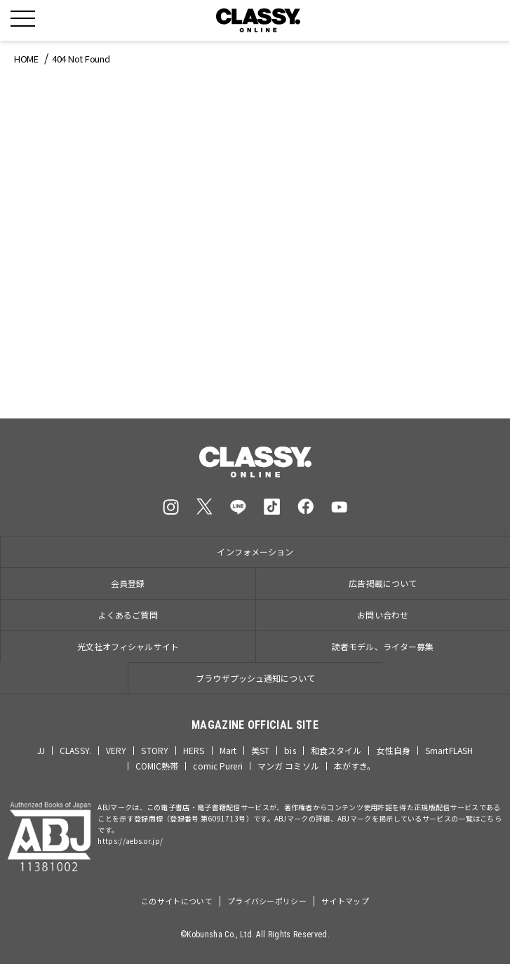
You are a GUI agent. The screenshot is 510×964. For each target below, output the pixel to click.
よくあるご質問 (128, 615)
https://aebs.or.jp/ (130, 841)
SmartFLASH (449, 750)
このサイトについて (177, 900)
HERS (193, 750)
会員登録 (128, 583)
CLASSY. (75, 750)
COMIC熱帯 (157, 766)
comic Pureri (217, 766)
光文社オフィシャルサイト (128, 646)
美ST (260, 750)
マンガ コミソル (288, 766)
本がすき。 (355, 766)
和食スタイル (336, 750)
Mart (228, 750)
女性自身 (393, 750)
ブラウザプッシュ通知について (255, 678)
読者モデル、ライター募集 (383, 646)
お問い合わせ (382, 615)
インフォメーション (255, 551)
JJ (41, 750)
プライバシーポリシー (267, 900)
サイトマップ (345, 900)
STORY (154, 750)
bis (289, 750)
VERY (116, 750)
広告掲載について (383, 583)
